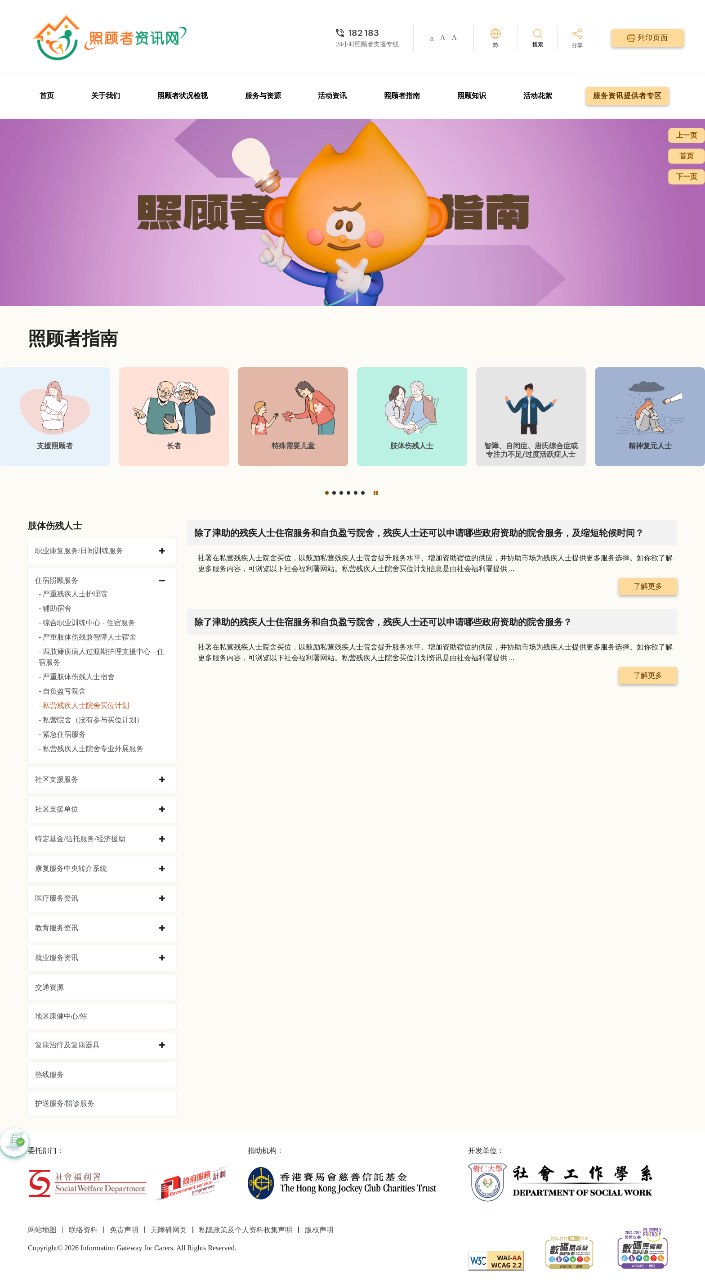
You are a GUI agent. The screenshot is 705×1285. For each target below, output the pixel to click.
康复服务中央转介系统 (71, 868)
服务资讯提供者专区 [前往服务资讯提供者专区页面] (627, 95)
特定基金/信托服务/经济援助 (80, 839)
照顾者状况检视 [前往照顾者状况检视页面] (182, 95)
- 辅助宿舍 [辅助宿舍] (55, 608)
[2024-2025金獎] (569, 1251)
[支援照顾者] (55, 416)
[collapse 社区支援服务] (162, 780)
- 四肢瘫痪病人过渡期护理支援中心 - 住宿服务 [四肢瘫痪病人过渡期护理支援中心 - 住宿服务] (101, 657)
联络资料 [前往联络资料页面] (83, 1230)
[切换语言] (496, 38)
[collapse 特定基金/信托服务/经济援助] (162, 839)
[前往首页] (111, 37)
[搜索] (538, 37)
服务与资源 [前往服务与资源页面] (263, 95)
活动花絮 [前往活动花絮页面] (537, 95)
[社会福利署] (87, 1182)
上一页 (686, 135)
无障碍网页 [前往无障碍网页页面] (169, 1230)
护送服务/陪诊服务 (64, 1103)
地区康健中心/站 (61, 1016)
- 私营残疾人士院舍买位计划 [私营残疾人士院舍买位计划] (84, 705)
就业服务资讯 (56, 957)
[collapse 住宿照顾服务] (162, 581)
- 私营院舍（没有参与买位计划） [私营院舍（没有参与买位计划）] (91, 720)
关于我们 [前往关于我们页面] (105, 95)
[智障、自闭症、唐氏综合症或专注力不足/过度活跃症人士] (531, 416)
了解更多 (648, 586)
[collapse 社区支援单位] (162, 810)
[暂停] (376, 493)
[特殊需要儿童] (293, 416)
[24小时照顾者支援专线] (367, 33)
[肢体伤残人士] (412, 416)
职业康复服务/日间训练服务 (79, 551)
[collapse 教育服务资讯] (162, 928)
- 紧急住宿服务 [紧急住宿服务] (62, 734)
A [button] (432, 38)
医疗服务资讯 (56, 898)
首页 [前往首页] (47, 95)
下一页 (686, 176)
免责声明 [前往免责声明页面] (124, 1230)
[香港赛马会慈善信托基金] (342, 1182)
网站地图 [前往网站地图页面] (42, 1230)
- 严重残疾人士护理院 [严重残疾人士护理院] (73, 594)
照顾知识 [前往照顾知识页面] (471, 95)
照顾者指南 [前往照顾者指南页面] (402, 95)
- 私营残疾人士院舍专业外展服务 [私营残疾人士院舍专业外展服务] (91, 749)
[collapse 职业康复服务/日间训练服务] (162, 551)
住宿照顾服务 (56, 580)
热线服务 (49, 1074)
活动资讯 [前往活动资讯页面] (332, 95)
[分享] (577, 39)
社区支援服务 (56, 779)
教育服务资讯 (56, 928)
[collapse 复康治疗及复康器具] (162, 1045)
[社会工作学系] (562, 1182)
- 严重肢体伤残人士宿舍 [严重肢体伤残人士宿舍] (77, 677)
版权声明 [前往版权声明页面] (319, 1230)
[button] (327, 493)
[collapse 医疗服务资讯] (162, 899)
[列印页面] (647, 38)
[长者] (174, 416)
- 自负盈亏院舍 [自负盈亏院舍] (62, 691)
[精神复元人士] (650, 416)
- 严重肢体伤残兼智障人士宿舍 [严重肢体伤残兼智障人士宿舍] (87, 637)
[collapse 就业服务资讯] (162, 958)
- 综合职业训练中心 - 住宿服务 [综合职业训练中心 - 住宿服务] (87, 623)
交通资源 (49, 987)
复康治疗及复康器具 (67, 1045)
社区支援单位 (56, 809)
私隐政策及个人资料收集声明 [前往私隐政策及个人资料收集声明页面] (245, 1230)
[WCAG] (496, 1260)
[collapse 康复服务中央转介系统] (162, 869)
